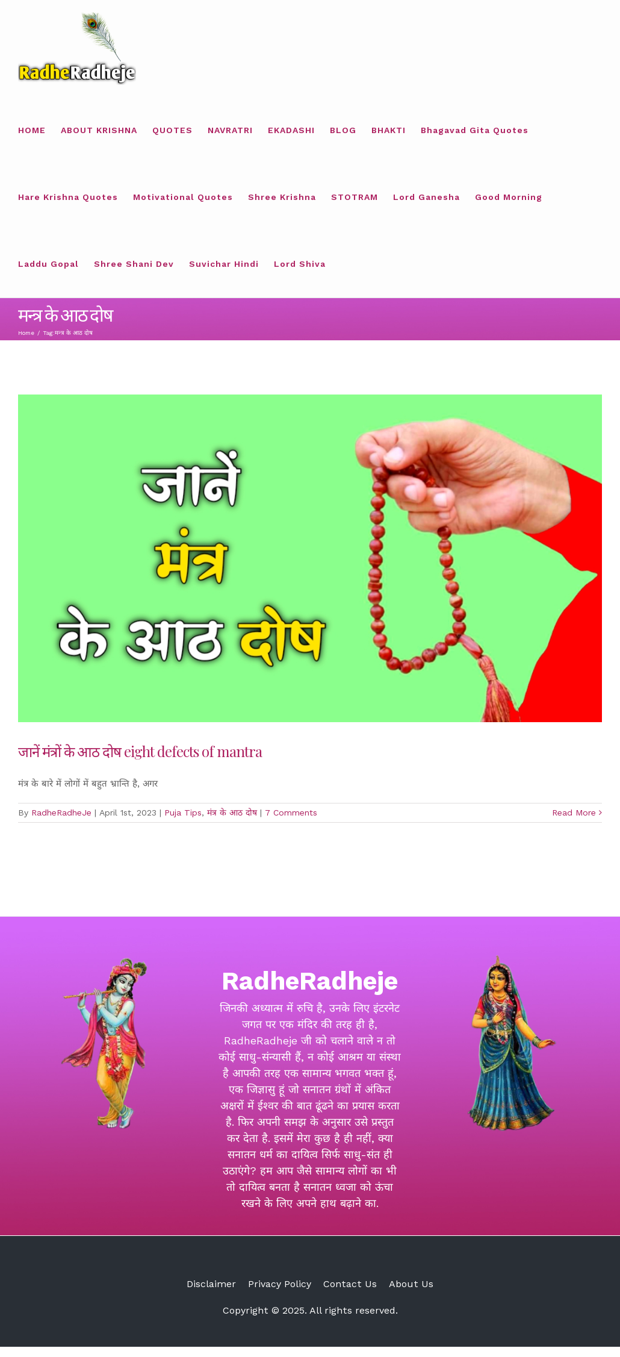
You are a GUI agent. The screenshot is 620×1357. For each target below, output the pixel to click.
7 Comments (291, 812)
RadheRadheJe (61, 812)
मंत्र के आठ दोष (232, 812)
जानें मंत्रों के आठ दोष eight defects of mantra (140, 751)
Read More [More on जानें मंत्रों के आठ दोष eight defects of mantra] (574, 812)
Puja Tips (183, 812)
